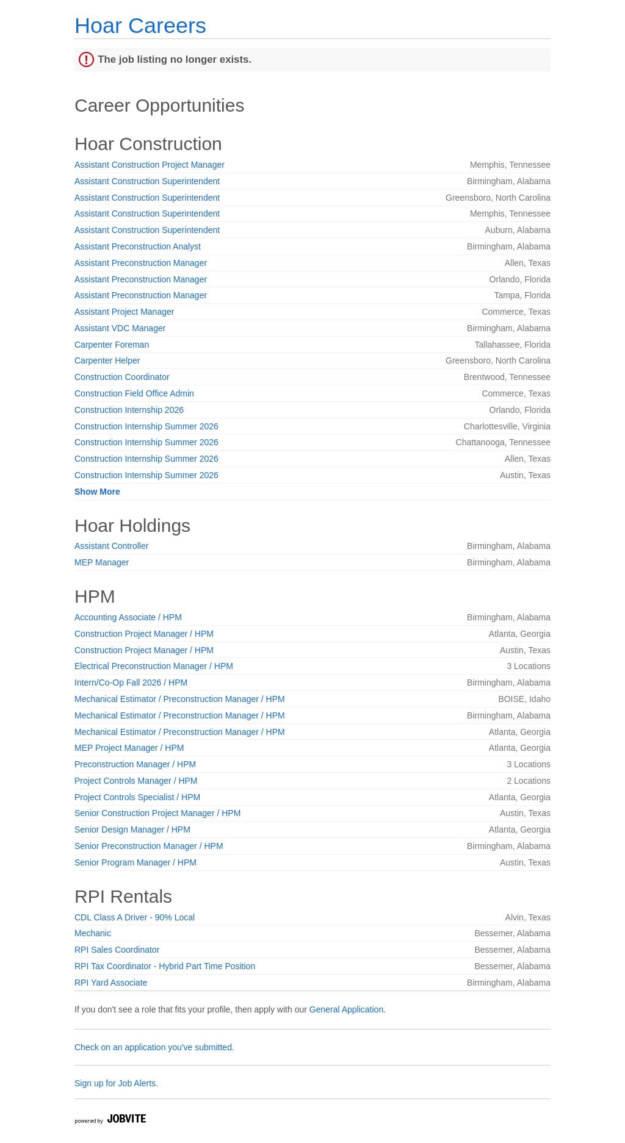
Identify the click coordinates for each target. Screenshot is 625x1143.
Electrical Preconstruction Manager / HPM (153, 666)
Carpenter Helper (107, 360)
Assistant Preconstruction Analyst (137, 246)
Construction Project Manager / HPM (144, 634)
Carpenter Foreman (111, 344)
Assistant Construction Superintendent (147, 181)
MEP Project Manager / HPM (129, 748)
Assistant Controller (111, 546)
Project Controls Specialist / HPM (137, 797)
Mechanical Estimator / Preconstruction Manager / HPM (179, 699)
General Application (346, 1009)
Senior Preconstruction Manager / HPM (148, 846)
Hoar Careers (140, 25)
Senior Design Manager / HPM (132, 829)
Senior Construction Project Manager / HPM (157, 813)
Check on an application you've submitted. (154, 1047)
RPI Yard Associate (110, 982)
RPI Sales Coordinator (116, 950)
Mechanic (92, 933)
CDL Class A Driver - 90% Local (134, 917)
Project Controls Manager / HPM (136, 781)
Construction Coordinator (122, 377)
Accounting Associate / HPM (128, 617)
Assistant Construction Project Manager (149, 165)
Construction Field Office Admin (134, 393)
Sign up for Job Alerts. (116, 1083)
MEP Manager (101, 562)
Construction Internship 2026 (129, 410)
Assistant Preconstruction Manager (140, 263)
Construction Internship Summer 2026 (146, 426)
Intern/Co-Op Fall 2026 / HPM (130, 682)
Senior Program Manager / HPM (135, 862)
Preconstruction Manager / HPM (135, 764)
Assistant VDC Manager (119, 328)
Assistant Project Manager (124, 312)
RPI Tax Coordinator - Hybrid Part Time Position (164, 966)
